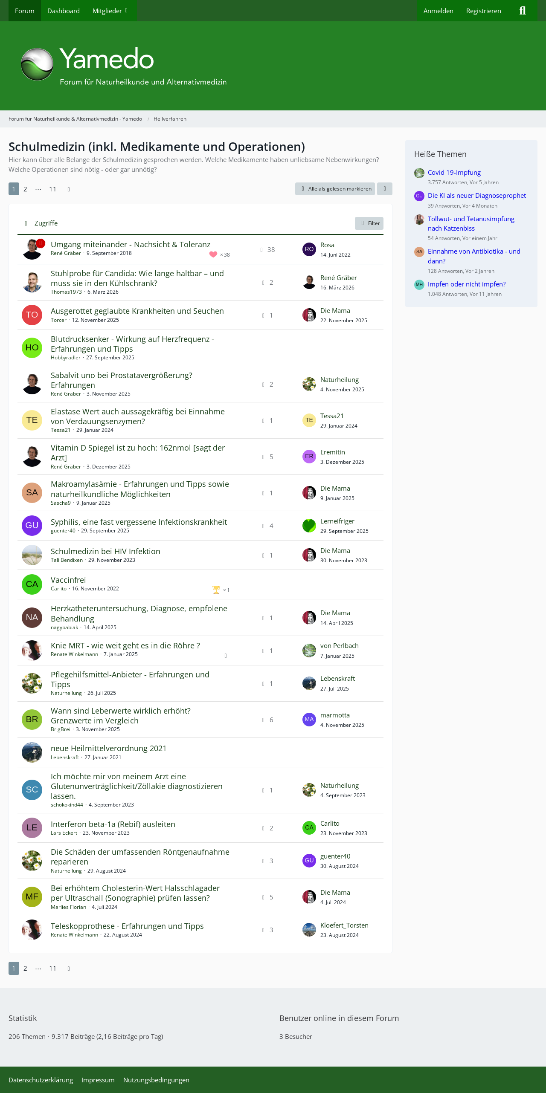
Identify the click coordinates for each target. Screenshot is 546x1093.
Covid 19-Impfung (454, 172)
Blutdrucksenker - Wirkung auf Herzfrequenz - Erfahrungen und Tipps (132, 344)
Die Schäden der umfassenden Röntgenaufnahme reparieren (140, 857)
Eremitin (332, 452)
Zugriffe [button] (46, 223)
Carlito (59, 588)
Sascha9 (61, 502)
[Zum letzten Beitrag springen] (309, 249)
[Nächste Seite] (68, 188)
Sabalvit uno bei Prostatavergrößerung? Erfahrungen (121, 380)
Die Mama (335, 310)
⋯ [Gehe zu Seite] (38, 189)
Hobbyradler (66, 357)
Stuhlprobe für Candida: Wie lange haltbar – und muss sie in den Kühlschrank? (137, 278)
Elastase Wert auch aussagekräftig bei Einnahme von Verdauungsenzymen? (138, 416)
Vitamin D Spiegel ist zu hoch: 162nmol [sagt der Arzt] (138, 452)
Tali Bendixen (67, 560)
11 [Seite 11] (53, 189)
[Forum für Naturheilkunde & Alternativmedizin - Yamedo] (273, 66)
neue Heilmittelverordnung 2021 (109, 748)
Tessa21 (61, 430)
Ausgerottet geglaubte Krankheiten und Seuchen (137, 311)
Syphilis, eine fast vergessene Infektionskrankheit (139, 522)
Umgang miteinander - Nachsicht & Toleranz (130, 244)
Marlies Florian (68, 907)
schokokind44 (67, 804)
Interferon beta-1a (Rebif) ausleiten (113, 824)
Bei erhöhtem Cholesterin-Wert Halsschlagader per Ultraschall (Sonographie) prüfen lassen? (135, 893)
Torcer (59, 320)
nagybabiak (64, 627)
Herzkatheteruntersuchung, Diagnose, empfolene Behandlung (139, 613)
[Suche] (522, 10)
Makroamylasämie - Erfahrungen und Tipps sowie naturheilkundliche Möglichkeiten (140, 489)
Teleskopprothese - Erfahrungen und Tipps (127, 926)
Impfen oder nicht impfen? (466, 284)
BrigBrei (60, 729)
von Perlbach (339, 645)
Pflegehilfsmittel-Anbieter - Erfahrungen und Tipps (130, 679)
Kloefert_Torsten (344, 925)
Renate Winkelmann (74, 654)
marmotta (335, 715)
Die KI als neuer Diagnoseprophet (477, 195)
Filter (369, 223)
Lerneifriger (337, 521)
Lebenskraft (337, 678)
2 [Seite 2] (25, 189)
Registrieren (483, 10)
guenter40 (63, 530)
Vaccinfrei (68, 580)
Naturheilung (339, 379)
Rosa (327, 244)
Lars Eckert (64, 832)
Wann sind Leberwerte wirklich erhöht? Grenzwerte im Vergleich (121, 716)
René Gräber (66, 253)
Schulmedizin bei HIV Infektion (105, 551)
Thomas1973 (66, 291)
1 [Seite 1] (14, 189)
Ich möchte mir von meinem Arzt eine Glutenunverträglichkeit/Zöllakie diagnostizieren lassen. (137, 786)
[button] (384, 188)
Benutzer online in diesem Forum (339, 1018)
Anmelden (438, 10)
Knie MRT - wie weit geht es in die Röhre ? (125, 645)
